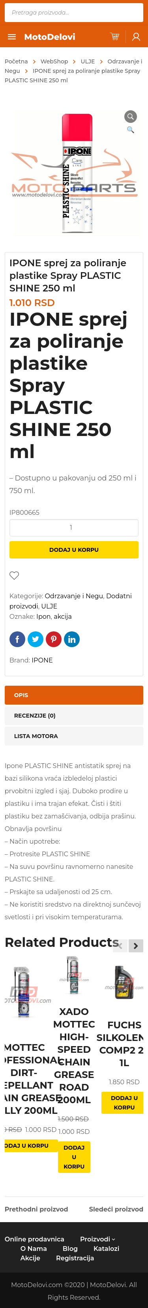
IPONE (42, 660)
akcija (63, 616)
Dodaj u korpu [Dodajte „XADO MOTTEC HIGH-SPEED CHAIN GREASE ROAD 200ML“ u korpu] (74, 1157)
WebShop (54, 61)
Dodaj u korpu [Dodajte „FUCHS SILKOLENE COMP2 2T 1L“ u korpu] (124, 1103)
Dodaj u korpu (74, 549)
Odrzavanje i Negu (74, 596)
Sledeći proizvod (116, 1209)
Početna (16, 61)
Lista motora (36, 736)
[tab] (74, 695)
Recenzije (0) (35, 715)
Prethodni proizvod (36, 1209)
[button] (136, 946)
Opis (21, 695)
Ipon (43, 616)
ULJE (88, 61)
